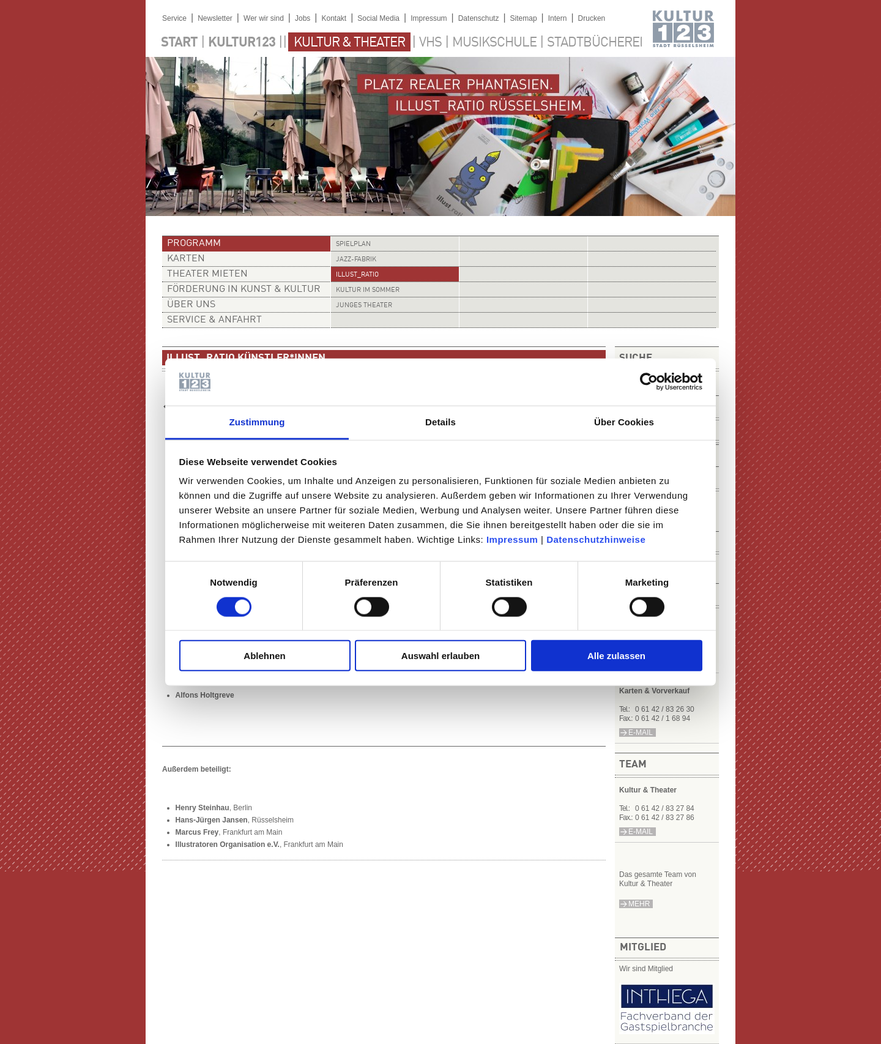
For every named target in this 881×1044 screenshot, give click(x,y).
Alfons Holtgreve (205, 695)
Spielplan (353, 244)
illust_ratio (357, 275)
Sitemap (523, 18)
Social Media (378, 18)
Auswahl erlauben (440, 656)
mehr (639, 904)
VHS (430, 43)
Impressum (512, 539)
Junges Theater (364, 305)
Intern (557, 18)
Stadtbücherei (594, 43)
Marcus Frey (197, 832)
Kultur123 (241, 43)
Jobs (302, 18)
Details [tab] (440, 422)
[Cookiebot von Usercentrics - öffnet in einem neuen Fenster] (648, 382)
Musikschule (494, 43)
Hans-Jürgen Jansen (212, 820)
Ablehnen (264, 656)
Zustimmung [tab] (257, 422)
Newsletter (215, 18)
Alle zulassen (616, 656)
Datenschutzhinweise (595, 539)
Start (179, 43)
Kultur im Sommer (368, 290)
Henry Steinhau (202, 808)
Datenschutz (478, 18)
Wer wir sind (263, 18)
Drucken (592, 18)
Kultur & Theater (349, 43)
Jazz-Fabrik (356, 259)
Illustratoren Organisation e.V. (228, 844)
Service (174, 18)
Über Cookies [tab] (624, 422)
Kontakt (333, 18)
